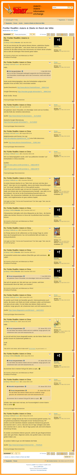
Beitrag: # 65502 (9, 356)
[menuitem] (15, 20)
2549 (60, 190)
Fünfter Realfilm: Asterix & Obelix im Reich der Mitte (28, 28)
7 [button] (66, 34)
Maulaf (16, 30)
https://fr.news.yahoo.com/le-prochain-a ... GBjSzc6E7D (21, 165)
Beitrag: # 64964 (9, 230)
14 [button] (70, 34)
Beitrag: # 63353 (9, 42)
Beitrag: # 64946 (9, 154)
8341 (60, 329)
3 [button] (57, 34)
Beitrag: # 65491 (9, 297)
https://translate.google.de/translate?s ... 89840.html (34, 91)
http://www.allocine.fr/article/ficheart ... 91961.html (24, 142)
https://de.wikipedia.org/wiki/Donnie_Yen (16, 138)
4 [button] (59, 34)
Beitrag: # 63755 (9, 107)
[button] (48, 34)
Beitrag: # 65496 (9, 321)
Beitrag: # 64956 (9, 180)
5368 (60, 50)
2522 (60, 66)
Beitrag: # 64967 (9, 252)
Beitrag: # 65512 (9, 381)
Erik (12, 30)
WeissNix (56, 46)
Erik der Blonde (32, 348)
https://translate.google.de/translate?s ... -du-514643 (20, 122)
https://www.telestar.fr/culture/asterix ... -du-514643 (25, 116)
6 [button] (64, 34)
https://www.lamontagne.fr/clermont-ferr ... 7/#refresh (25, 445)
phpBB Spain (40, 466)
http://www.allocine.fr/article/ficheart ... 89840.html (33, 87)
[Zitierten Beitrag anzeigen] (22, 71)
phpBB (33, 464)
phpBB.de (45, 468)
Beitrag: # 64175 (9, 133)
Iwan (55, 186)
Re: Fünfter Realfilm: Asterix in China (16, 39)
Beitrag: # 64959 (9, 210)
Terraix (56, 62)
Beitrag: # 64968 (9, 271)
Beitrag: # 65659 (9, 416)
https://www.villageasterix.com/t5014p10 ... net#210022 (26, 310)
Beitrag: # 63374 (9, 64)
